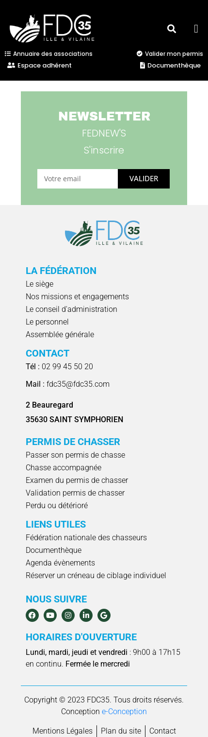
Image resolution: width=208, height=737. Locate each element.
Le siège (39, 284)
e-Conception (124, 711)
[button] (171, 29)
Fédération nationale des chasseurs (86, 537)
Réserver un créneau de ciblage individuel (96, 575)
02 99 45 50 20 (59, 366)
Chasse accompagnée (63, 467)
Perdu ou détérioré (57, 505)
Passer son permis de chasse (75, 455)
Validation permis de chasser (75, 492)
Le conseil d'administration (71, 309)
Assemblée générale (60, 334)
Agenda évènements (60, 562)
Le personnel (47, 321)
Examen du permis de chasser (77, 480)
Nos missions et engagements (77, 296)
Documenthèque (53, 550)
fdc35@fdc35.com (68, 384)
